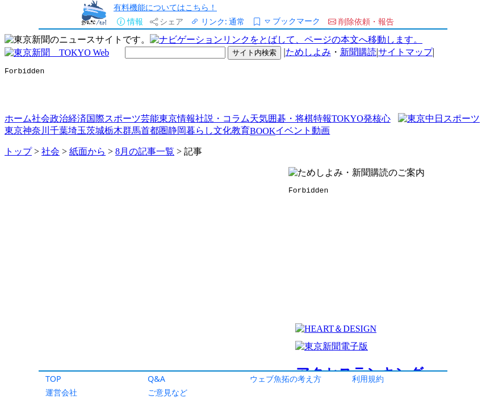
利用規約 (368, 378)
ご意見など (167, 392)
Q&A (156, 378)
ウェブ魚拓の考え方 (285, 378)
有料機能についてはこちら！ (165, 7)
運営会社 (61, 392)
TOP (53, 378)
